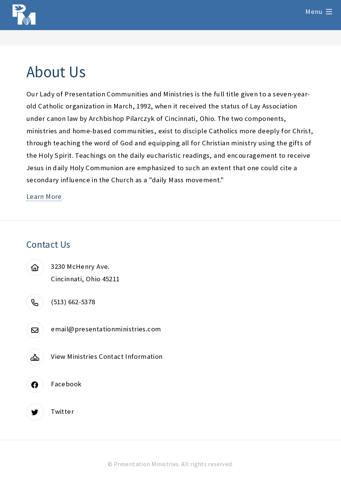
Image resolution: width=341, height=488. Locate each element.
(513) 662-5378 (73, 301)
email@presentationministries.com (106, 329)
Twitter (62, 411)
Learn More (44, 196)
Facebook (66, 384)
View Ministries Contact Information (106, 356)
